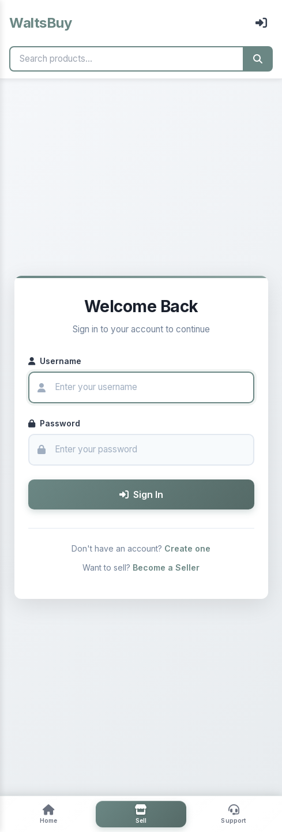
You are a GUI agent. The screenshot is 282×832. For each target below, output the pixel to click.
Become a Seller (166, 567)
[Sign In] (261, 23)
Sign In (141, 494)
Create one (187, 548)
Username (54, 361)
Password (54, 423)
